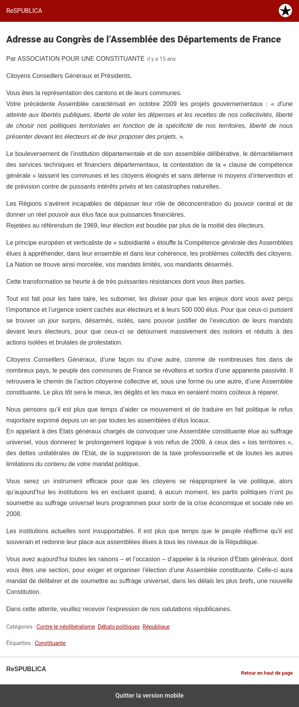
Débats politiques (119, 627)
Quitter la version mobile (149, 695)
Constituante (50, 643)
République (155, 627)
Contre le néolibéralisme (66, 627)
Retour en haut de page (267, 673)
